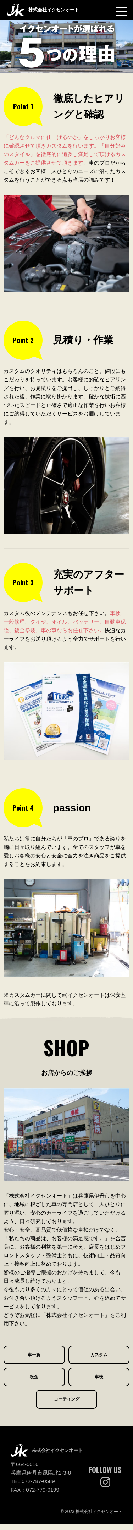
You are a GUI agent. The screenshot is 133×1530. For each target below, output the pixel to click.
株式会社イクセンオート (51, 10)
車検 (99, 1384)
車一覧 (34, 1360)
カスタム (99, 1360)
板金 (34, 1384)
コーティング (67, 1408)
